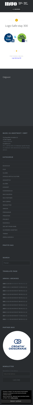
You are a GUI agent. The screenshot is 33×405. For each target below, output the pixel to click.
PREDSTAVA (6, 215)
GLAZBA (5, 173)
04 (12, 287)
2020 (4, 305)
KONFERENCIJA (7, 191)
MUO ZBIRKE (7, 201)
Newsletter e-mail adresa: (10, 371)
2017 (4, 315)
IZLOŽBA (5, 183)
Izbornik (17, 9)
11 (24, 287)
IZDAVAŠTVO (7, 180)
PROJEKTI (6, 219)
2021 (4, 301)
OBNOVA (5, 208)
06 (16, 287)
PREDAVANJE (7, 212)
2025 (4, 287)
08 (19, 290)
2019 (4, 308)
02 (9, 283)
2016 (4, 319)
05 (14, 287)
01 (7, 283)
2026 (4, 283)
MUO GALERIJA (7, 194)
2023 (4, 294)
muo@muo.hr (6, 143)
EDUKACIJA (6, 165)
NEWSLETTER (7, 205)
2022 (4, 298)
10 (23, 287)
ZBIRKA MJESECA (8, 237)
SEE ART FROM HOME (9, 226)
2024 (4, 290)
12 (26, 287)
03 (10, 283)
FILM (4, 169)
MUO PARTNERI (7, 198)
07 (17, 287)
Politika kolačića (14, 398)
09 (21, 287)
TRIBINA (5, 233)
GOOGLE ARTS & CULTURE (11, 176)
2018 (4, 312)
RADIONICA (6, 223)
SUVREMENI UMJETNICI (10, 230)
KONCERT (6, 187)
